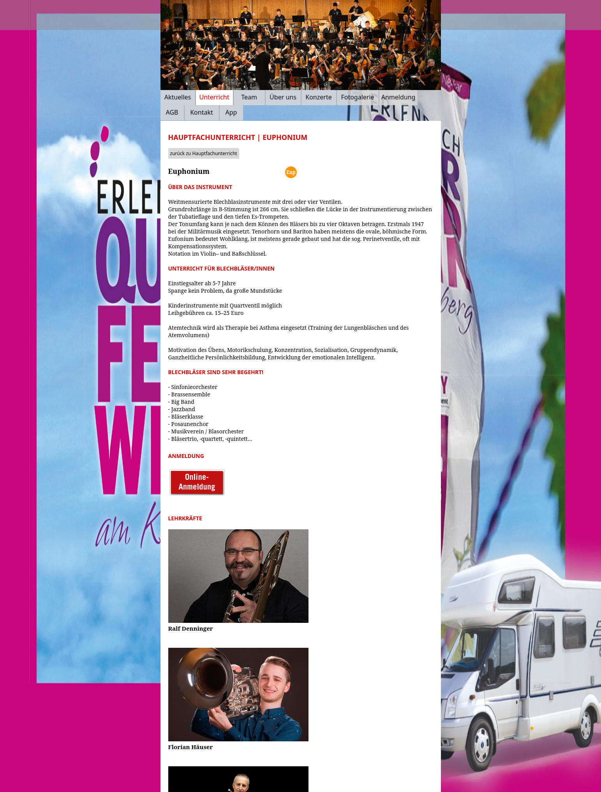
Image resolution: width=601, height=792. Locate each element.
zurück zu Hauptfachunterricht (203, 153)
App (231, 112)
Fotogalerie (357, 97)
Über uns (283, 97)
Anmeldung (398, 97)
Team (249, 97)
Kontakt (201, 112)
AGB (172, 112)
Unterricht (214, 97)
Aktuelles (177, 97)
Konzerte (318, 97)
